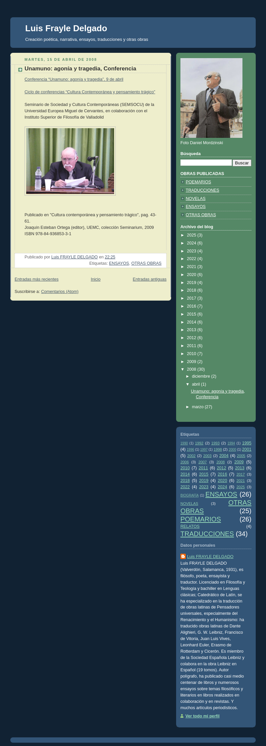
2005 (241, 456)
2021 (192, 266)
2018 (192, 290)
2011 (192, 345)
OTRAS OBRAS (146, 263)
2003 (207, 456)
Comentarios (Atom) (60, 291)
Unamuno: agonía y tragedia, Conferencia (80, 68)
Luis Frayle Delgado (66, 28)
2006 (184, 462)
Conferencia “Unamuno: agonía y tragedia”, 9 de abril (74, 79)
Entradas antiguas (149, 279)
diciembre (201, 376)
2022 (192, 258)
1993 (215, 443)
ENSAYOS (119, 263)
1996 (190, 449)
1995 (246, 443)
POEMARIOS (198, 182)
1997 (203, 449)
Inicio (95, 279)
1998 (218, 449)
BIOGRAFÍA (189, 495)
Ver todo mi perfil (202, 716)
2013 (192, 329)
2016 (192, 306)
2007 (202, 462)
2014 (192, 322)
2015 (192, 314)
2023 (192, 251)
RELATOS (190, 526)
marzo (198, 407)
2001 (246, 449)
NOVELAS (196, 198)
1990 (184, 443)
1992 (199, 443)
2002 (191, 456)
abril (196, 384)
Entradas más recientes (36, 279)
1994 (231, 443)
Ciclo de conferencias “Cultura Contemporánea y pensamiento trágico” (90, 92)
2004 (224, 455)
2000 (232, 449)
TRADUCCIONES (202, 190)
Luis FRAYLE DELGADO (210, 556)
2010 (192, 353)
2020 (192, 274)
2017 (192, 298)
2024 (192, 243)
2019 (192, 282)
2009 (192, 361)
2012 (192, 337)
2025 (192, 235)
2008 (192, 369)
